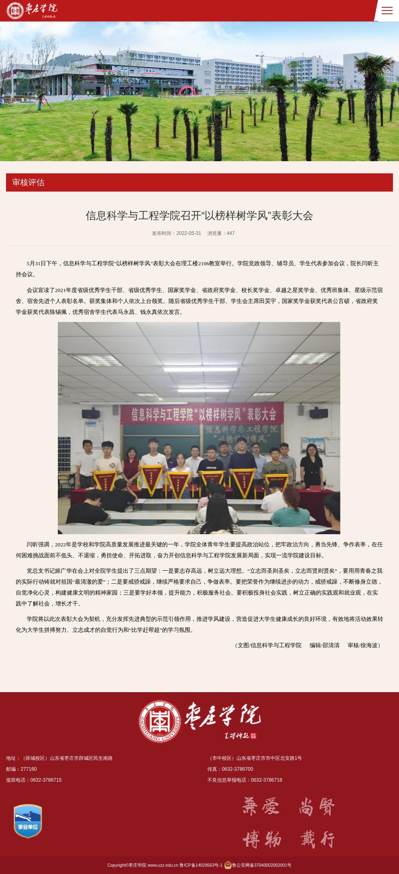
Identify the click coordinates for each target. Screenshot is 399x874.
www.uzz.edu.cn (163, 865)
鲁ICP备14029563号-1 (201, 865)
